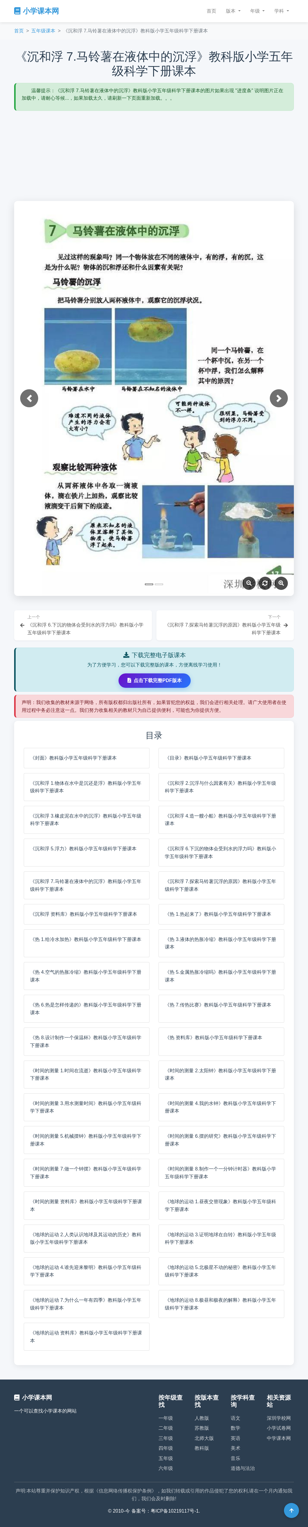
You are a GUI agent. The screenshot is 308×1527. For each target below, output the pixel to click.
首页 (211, 11)
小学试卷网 (279, 1428)
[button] (29, 398)
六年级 (166, 1468)
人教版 (202, 1418)
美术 (235, 1448)
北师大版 (204, 1438)
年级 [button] (255, 11)
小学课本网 (36, 11)
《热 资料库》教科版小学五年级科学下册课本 (213, 1037)
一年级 (166, 1418)
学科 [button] (279, 11)
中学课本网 (279, 1438)
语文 (235, 1418)
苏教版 (202, 1428)
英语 (235, 1438)
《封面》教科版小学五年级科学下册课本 (73, 757)
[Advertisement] (154, 156)
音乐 (235, 1458)
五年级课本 (43, 30)
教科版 (202, 1448)
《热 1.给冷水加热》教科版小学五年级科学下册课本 (85, 939)
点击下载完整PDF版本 (155, 680)
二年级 (166, 1428)
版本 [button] (231, 11)
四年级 (166, 1448)
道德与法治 (243, 1468)
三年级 (166, 1438)
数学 (235, 1428)
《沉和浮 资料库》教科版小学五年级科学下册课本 (83, 914)
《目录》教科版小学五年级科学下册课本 (208, 757)
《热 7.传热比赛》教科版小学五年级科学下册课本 (218, 1004)
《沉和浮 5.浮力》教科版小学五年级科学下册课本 (83, 848)
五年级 (166, 1458)
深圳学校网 (279, 1418)
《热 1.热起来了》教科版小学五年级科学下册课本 (218, 914)
